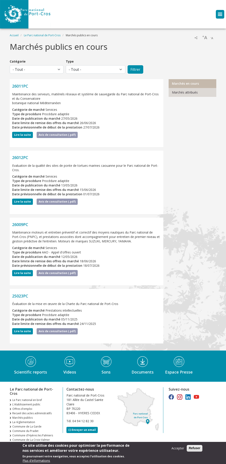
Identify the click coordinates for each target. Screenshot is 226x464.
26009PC (20, 224)
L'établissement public (26, 404)
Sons (106, 372)
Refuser (194, 448)
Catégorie (18, 61)
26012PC (20, 157)
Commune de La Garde (26, 426)
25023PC (20, 296)
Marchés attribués (185, 92)
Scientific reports (30, 372)
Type (70, 61)
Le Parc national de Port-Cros (42, 35)
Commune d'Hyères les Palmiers (32, 435)
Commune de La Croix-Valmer (31, 440)
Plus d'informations (36, 461)
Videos (69, 372)
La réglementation (23, 422)
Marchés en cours (185, 83)
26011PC (20, 86)
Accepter (177, 449)
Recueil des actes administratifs (32, 413)
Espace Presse (179, 372)
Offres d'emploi (22, 409)
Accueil (14, 35)
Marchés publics (22, 418)
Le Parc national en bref (27, 400)
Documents (143, 372)
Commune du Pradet (25, 431)
